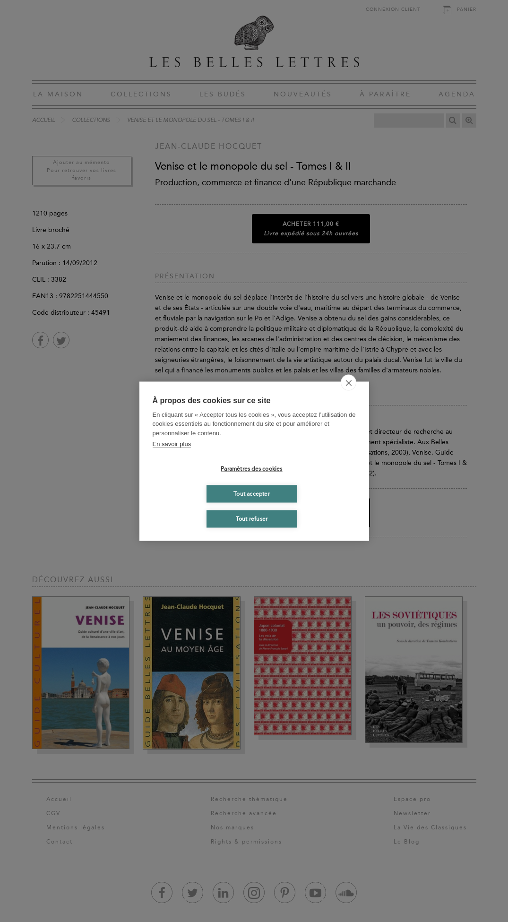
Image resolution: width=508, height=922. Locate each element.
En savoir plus (172, 444)
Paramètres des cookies (251, 468)
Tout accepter (251, 494)
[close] (348, 382)
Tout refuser (251, 519)
